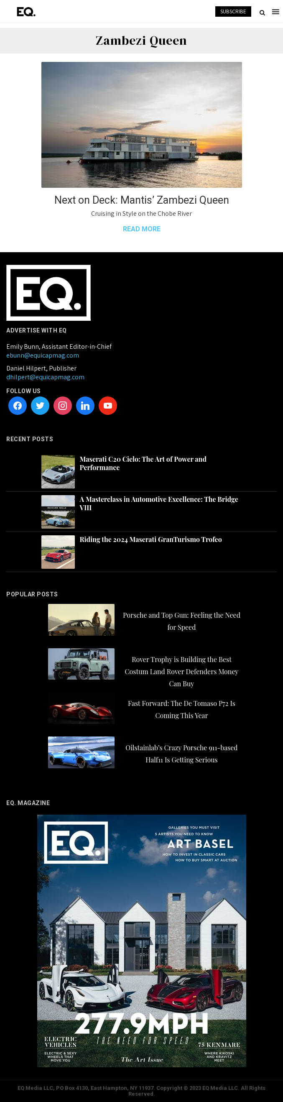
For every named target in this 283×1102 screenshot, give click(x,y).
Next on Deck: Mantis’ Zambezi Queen (141, 200)
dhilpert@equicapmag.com (45, 377)
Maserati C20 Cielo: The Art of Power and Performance (143, 463)
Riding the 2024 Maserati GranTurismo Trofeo (151, 539)
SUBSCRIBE (233, 11)
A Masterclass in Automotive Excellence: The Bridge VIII (159, 503)
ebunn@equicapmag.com (42, 355)
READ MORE (142, 229)
